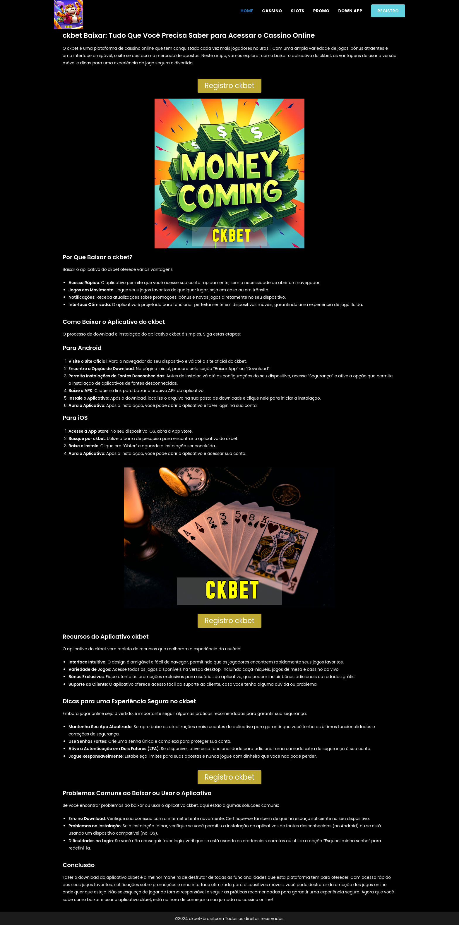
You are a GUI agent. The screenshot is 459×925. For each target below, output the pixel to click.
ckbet (113, 269)
